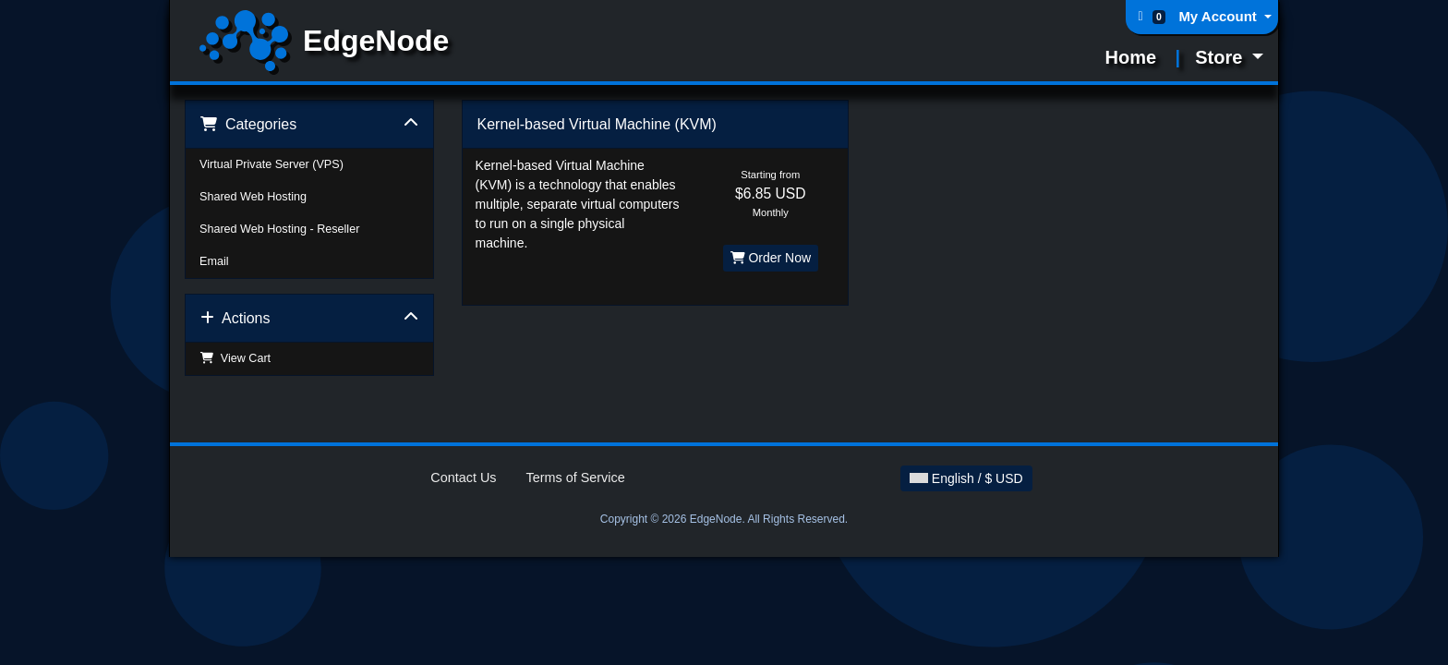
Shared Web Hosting (253, 196)
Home (1131, 57)
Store (1221, 57)
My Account (1219, 16)
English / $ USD (966, 478)
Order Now (771, 257)
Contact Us (463, 477)
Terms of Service (575, 477)
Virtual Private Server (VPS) (271, 164)
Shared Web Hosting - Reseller (279, 229)
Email (214, 261)
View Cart (235, 358)
